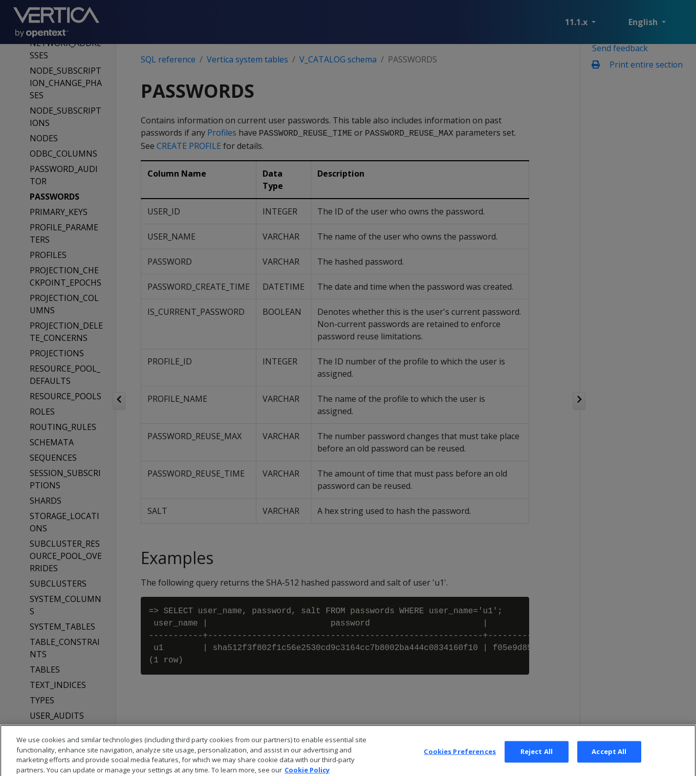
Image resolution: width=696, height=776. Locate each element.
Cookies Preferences (459, 764)
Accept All (609, 764)
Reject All (536, 764)
